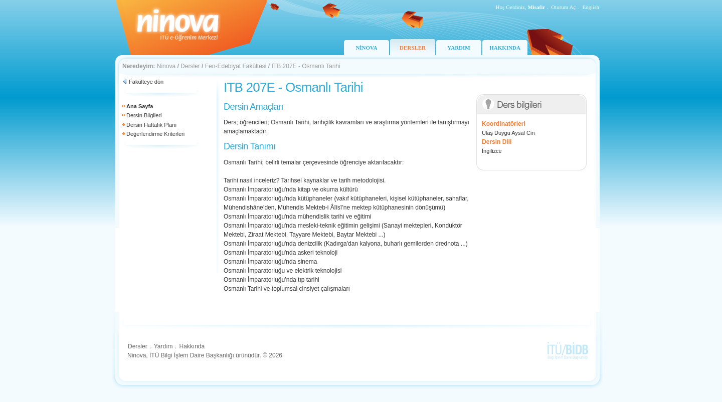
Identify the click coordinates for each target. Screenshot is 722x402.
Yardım (163, 346)
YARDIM (458, 48)
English (590, 7)
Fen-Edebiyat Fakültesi (236, 66)
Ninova (166, 66)
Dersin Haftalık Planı (151, 125)
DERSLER (413, 48)
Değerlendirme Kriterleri (155, 134)
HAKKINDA (504, 48)
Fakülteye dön (146, 82)
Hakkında (192, 346)
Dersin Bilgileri (143, 115)
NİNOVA (366, 48)
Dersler (190, 66)
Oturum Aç (563, 7)
